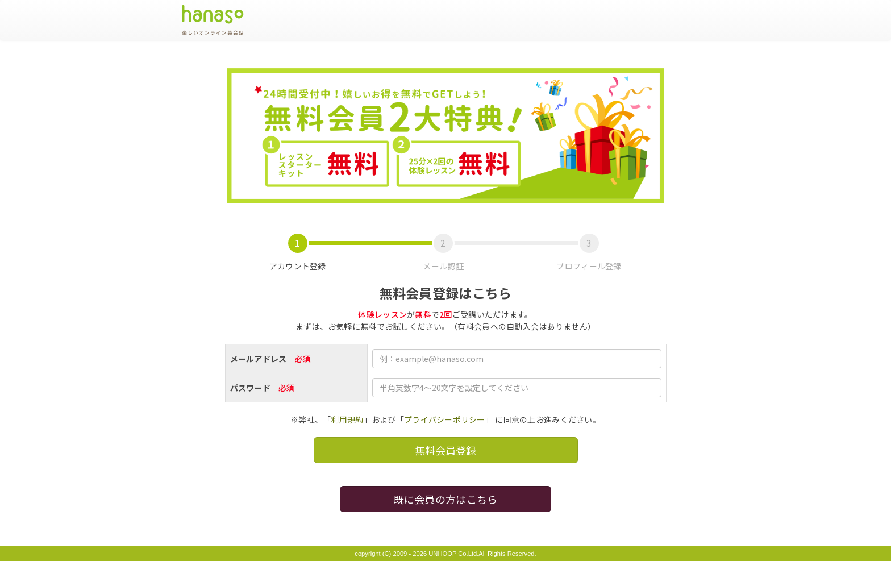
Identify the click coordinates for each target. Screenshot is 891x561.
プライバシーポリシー (444, 419)
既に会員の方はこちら (446, 499)
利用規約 (347, 419)
